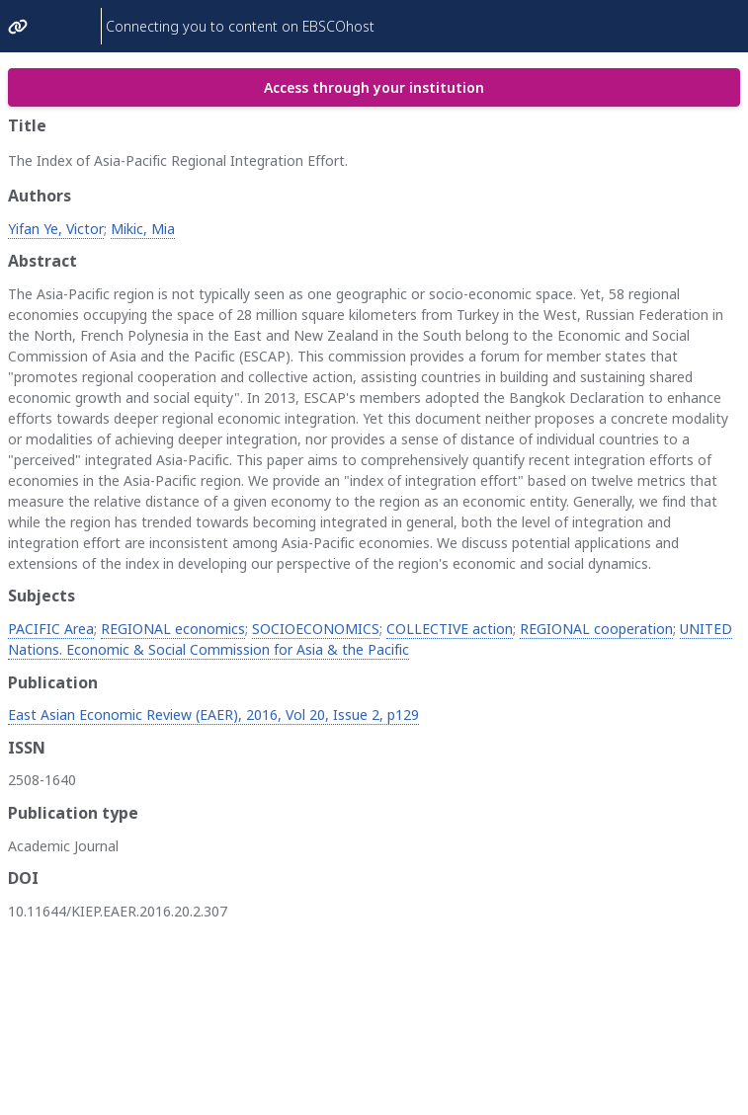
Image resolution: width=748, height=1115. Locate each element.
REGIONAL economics (173, 628)
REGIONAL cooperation (596, 628)
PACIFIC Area (51, 628)
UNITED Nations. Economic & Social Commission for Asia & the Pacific (370, 639)
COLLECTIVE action (449, 628)
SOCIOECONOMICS (315, 628)
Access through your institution (374, 87)
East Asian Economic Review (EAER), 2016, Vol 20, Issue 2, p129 (213, 714)
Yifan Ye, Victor (56, 228)
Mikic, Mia (143, 228)
